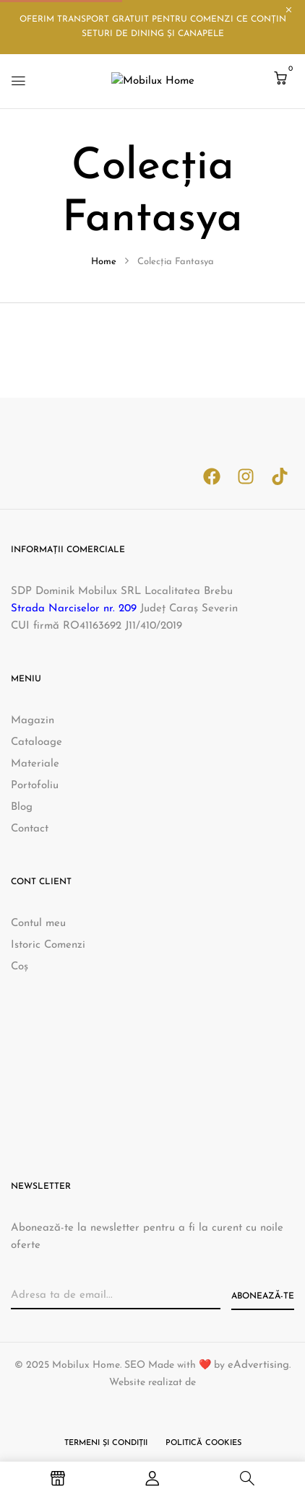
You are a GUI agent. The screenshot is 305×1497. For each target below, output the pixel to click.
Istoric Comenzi (48, 945)
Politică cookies (203, 1443)
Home (103, 261)
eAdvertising (258, 1365)
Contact (29, 829)
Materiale (35, 764)
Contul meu (38, 923)
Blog (22, 807)
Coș (19, 966)
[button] (280, 79)
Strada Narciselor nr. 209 (74, 608)
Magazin (32, 720)
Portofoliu (35, 785)
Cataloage (36, 742)
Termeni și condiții (105, 1443)
